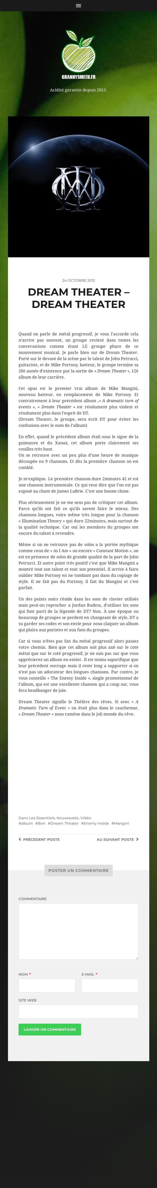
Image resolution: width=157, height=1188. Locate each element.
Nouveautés (67, 818)
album (27, 823)
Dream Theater (64, 823)
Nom (25, 974)
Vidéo (85, 818)
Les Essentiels (42, 818)
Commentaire (33, 899)
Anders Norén (89, 1166)
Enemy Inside (96, 823)
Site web (28, 1000)
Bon (42, 823)
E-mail (89, 974)
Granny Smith (88, 1153)
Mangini (121, 823)
